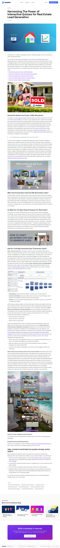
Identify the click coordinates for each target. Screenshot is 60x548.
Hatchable (49, 546)
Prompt (21, 2)
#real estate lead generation (24, 486)
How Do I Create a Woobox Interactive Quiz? (19, 80)
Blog (42, 546)
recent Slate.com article (20, 118)
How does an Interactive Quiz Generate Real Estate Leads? (23, 74)
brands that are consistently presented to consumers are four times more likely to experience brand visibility (29, 332)
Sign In (46, 2)
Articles (44, 546)
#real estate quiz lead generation (27, 488)
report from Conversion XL (40, 130)
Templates (27, 2)
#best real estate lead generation (14, 484)
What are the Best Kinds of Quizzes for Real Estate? (21, 76)
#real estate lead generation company (37, 486)
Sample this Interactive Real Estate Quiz (40, 443)
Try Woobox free (30, 536)
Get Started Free (53, 2)
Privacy (57, 546)
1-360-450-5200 (21, 546)
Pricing (32, 2)
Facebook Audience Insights (18, 267)
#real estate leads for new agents (14, 488)
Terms (53, 546)
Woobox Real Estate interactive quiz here (17, 158)
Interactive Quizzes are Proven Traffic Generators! (20, 72)
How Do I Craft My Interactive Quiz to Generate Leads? (22, 78)
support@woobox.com (31, 546)
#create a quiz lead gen (40, 484)
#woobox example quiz (39, 488)
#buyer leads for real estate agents (28, 484)
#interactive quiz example (12, 486)
